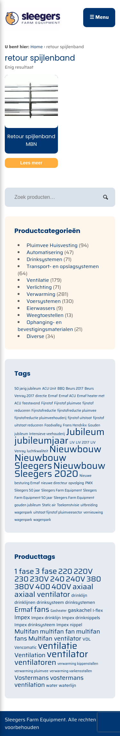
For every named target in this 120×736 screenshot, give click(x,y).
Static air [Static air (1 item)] (49, 505)
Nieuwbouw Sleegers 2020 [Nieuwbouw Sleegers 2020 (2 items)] (59, 469)
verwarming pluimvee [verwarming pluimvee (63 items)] (31, 671)
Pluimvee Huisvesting (52, 245)
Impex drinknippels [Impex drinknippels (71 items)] (81, 617)
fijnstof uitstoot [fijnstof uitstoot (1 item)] (80, 418)
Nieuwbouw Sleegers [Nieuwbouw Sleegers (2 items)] (40, 461)
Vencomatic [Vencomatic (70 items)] (25, 647)
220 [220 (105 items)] (65, 571)
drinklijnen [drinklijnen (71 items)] (25, 602)
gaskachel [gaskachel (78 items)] (80, 610)
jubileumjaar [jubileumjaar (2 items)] (41, 440)
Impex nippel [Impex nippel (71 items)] (69, 624)
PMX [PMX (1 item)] (89, 483)
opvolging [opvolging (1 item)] (76, 483)
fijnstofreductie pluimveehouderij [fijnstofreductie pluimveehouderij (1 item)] (40, 418)
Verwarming (41, 294)
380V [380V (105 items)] (24, 586)
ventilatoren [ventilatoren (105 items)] (35, 662)
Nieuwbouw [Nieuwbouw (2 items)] (75, 449)
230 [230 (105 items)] (21, 579)
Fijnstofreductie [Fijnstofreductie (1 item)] (43, 410)
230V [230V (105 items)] (39, 579)
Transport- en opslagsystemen (63, 266)
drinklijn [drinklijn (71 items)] (79, 595)
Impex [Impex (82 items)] (22, 617)
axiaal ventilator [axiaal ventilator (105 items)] (42, 594)
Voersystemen (44, 301)
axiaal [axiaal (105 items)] (83, 586)
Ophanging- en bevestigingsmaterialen (45, 325)
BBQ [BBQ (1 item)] (60, 388)
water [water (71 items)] (52, 685)
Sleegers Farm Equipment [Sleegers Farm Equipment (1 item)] (61, 490)
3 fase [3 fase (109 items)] (46, 571)
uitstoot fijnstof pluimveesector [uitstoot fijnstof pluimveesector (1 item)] (57, 512)
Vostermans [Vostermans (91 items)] (31, 678)
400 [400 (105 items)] (42, 586)
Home (36, 46)
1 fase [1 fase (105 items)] (24, 571)
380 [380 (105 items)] (93, 579)
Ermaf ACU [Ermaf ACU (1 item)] (67, 396)
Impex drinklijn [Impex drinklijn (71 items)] (46, 617)
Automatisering (45, 252)
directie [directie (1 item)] (41, 396)
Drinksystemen (44, 259)
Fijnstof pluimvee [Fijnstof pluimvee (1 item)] (67, 403)
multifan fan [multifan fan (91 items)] (57, 631)
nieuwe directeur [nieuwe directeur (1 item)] (54, 483)
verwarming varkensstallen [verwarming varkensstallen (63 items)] (71, 671)
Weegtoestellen (45, 315)
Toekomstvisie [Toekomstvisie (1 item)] (68, 505)
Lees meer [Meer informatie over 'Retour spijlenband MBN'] (31, 162)
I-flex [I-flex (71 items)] (98, 610)
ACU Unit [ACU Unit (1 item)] (49, 388)
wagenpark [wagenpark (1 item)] (42, 519)
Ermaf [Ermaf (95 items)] (23, 610)
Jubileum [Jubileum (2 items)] (85, 431)
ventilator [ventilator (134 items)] (67, 654)
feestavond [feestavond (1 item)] (31, 403)
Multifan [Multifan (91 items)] (26, 631)
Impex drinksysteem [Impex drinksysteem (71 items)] (34, 624)
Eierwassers (41, 308)
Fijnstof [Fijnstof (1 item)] (47, 403)
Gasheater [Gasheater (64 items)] (59, 610)
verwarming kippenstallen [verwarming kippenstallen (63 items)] (77, 663)
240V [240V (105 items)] (75, 579)
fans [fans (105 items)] (41, 609)
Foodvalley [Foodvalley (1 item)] (53, 425)
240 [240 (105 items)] (57, 579)
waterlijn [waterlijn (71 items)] (67, 685)
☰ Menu (99, 17)
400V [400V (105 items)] (61, 586)
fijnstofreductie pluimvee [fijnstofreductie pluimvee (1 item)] (76, 410)
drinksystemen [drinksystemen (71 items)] (80, 602)
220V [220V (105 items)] (83, 571)
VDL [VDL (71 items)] (87, 639)
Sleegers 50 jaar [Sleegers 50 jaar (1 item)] (27, 490)
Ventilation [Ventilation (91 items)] (29, 655)
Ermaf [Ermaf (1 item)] (53, 396)
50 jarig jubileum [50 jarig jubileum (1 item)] (27, 388)
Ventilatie (38, 280)
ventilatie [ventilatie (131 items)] (57, 645)
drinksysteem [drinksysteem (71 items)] (50, 602)
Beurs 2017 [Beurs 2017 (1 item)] (74, 388)
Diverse (35, 336)
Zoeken (105, 197)
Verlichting (39, 287)
